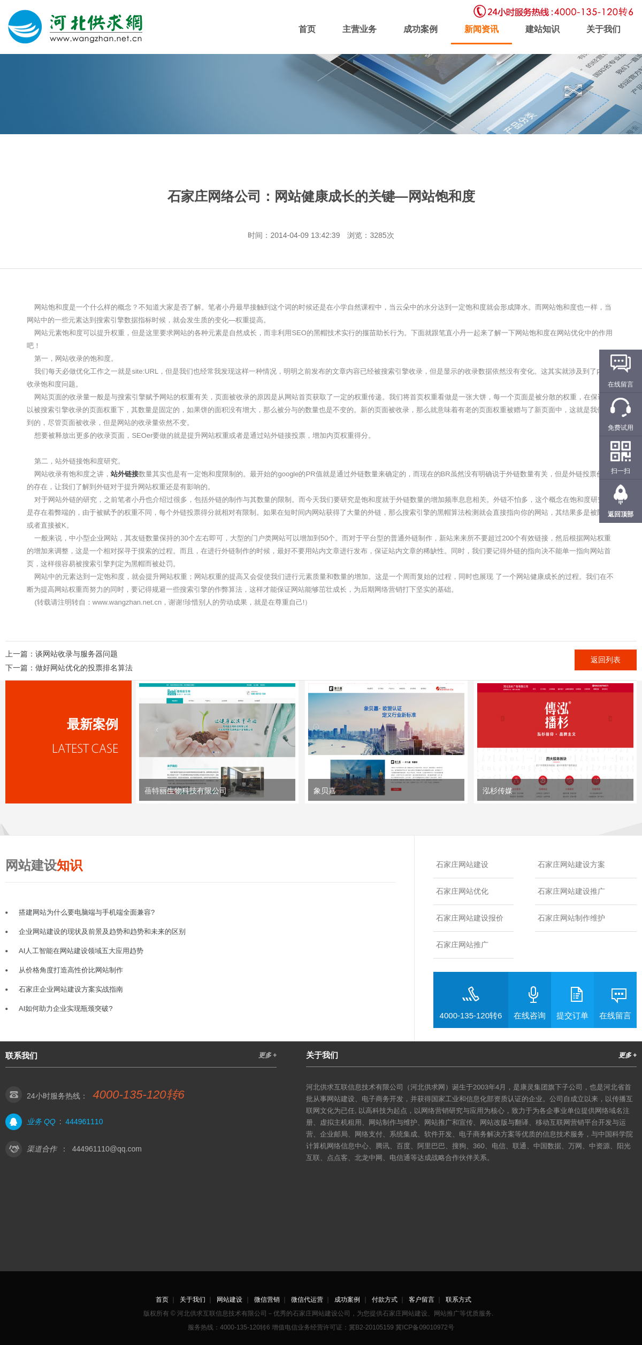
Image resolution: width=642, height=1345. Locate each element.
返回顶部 (620, 514)
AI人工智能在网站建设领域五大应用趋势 (81, 951)
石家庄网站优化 (462, 891)
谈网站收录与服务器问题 (76, 654)
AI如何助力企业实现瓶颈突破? (66, 1008)
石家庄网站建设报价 (469, 918)
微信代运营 (307, 1299)
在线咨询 (530, 1015)
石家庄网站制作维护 (571, 918)
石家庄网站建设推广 (571, 891)
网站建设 (229, 1299)
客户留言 (421, 1299)
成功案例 (420, 29)
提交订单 (572, 1015)
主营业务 (359, 29)
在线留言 (615, 1015)
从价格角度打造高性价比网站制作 (71, 970)
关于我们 (603, 29)
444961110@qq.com (107, 1149)
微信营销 (267, 1299)
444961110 (84, 1121)
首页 (307, 29)
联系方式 (458, 1299)
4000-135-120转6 (471, 1015)
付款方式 (385, 1299)
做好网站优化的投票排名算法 (84, 667)
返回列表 (606, 659)
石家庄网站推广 (462, 944)
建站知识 (542, 29)
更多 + (267, 1055)
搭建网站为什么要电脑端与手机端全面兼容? (87, 912)
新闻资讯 (481, 29)
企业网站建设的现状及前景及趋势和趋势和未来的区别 (102, 931)
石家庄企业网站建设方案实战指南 (71, 989)
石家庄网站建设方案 (571, 864)
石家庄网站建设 (462, 864)
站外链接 (125, 474)
